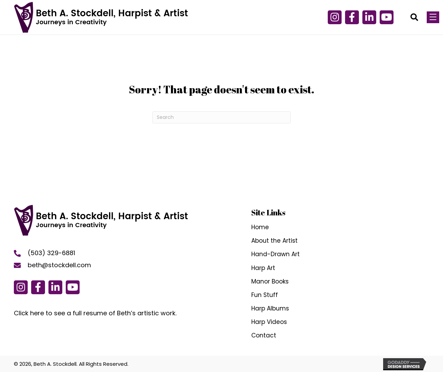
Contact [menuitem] (263, 335)
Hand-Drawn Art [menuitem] (275, 254)
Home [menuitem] (260, 227)
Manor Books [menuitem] (270, 281)
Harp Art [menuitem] (263, 268)
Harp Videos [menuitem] (269, 322)
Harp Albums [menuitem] (270, 308)
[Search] (221, 117)
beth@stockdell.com (59, 265)
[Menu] (433, 17)
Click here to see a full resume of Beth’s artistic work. (95, 313)
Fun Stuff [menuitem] (264, 295)
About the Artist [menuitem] (274, 240)
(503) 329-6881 (51, 253)
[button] (352, 17)
